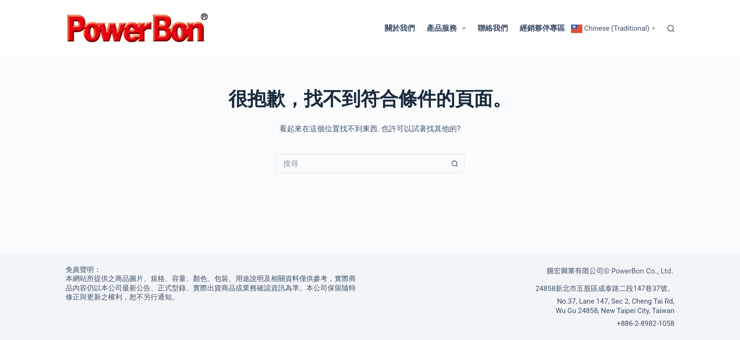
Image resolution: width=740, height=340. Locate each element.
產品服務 (448, 28)
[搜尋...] (361, 163)
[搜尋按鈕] (455, 163)
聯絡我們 (493, 28)
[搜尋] (670, 28)
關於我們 (400, 28)
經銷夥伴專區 (542, 28)
